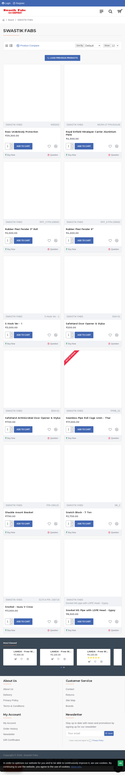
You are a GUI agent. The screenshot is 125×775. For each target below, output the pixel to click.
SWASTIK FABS (14, 125)
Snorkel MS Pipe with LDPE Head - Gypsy (90, 611)
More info (76, 766)
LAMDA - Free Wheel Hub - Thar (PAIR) (98, 651)
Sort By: (71, 45)
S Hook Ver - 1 (13, 324)
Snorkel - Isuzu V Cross (19, 607)
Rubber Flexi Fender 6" (79, 230)
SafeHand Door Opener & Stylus (85, 324)
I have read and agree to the (90, 740)
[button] (61, 667)
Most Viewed (10, 643)
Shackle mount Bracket (19, 513)
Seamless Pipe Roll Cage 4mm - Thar (88, 418)
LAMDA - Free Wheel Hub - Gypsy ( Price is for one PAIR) (61, 651)
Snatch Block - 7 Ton (78, 513)
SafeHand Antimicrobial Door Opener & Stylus (32, 418)
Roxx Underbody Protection (21, 132)
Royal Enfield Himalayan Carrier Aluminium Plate (91, 134)
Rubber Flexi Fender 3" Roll (21, 230)
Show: (107, 45)
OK (120, 763)
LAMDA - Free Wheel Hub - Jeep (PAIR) (25, 651)
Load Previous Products (64, 58)
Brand (11, 20)
